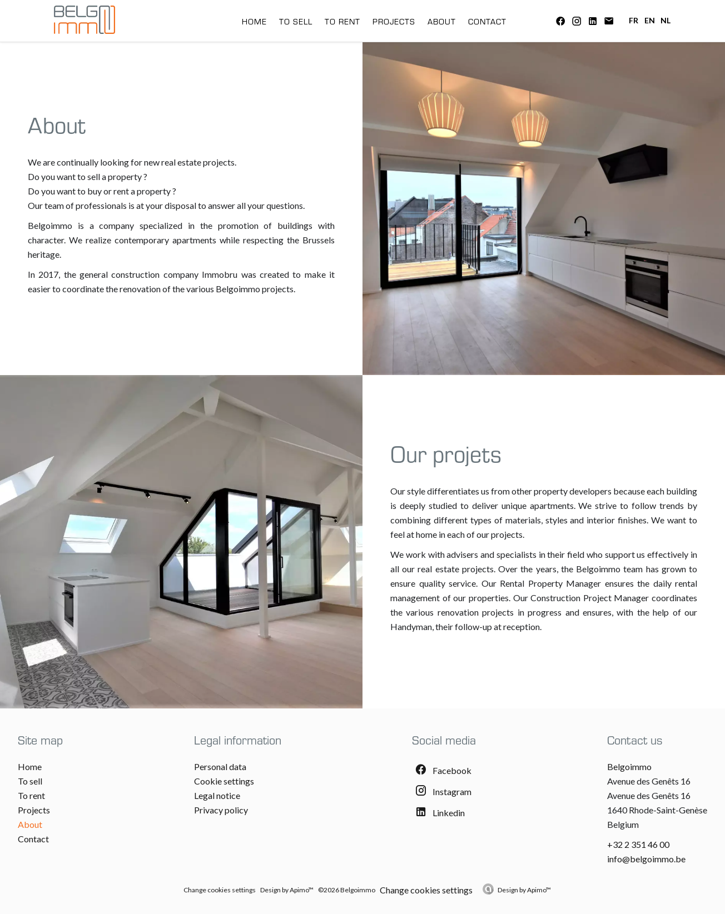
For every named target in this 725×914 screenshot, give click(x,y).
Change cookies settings (219, 890)
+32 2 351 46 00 (638, 844)
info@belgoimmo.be (646, 858)
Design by (524, 890)
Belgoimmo (629, 766)
